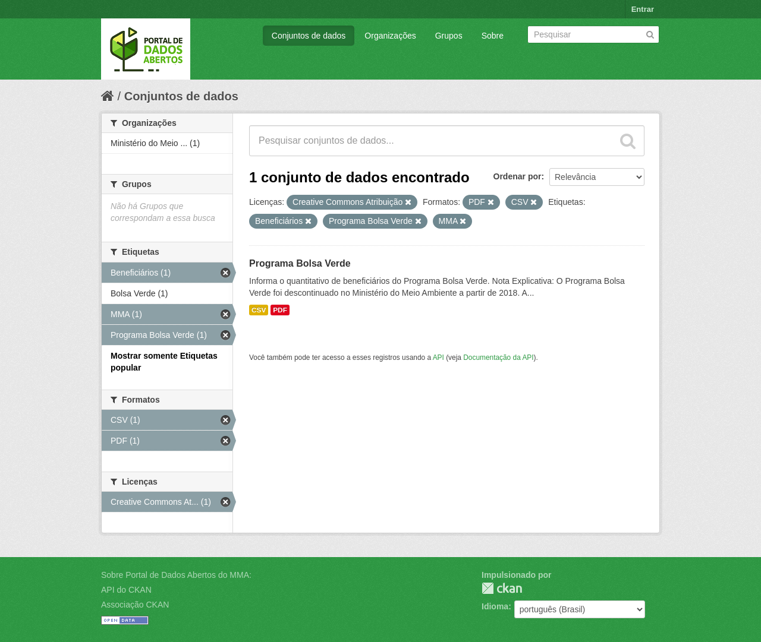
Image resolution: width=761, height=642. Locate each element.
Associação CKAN (135, 604)
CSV (258, 310)
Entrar (642, 9)
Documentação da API (498, 357)
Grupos (449, 35)
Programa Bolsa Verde (300, 263)
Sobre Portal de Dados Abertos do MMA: (176, 575)
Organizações (390, 35)
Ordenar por (517, 176)
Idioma (495, 606)
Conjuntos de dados (309, 35)
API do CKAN (126, 589)
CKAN (502, 588)
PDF (280, 310)
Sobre (493, 35)
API (438, 357)
